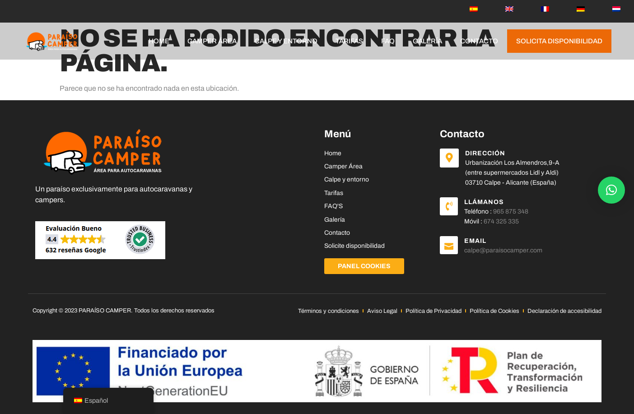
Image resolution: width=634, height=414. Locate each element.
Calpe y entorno (286, 41)
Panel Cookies (364, 266)
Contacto (479, 41)
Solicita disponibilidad (559, 41)
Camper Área (212, 41)
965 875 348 (510, 211)
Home (159, 41)
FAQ (388, 41)
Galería (427, 41)
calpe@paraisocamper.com (503, 250)
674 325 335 (501, 221)
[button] (611, 190)
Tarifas (349, 41)
